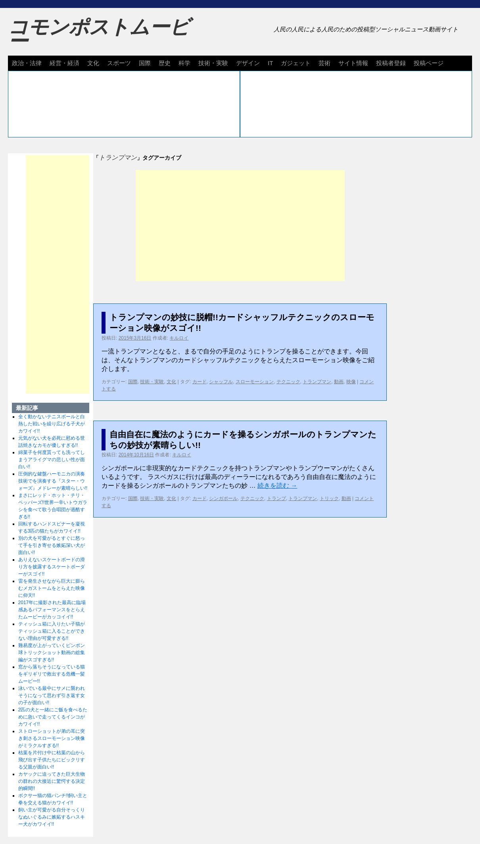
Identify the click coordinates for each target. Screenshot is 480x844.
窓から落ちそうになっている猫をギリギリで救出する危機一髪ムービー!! (51, 674)
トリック (329, 498)
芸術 (324, 63)
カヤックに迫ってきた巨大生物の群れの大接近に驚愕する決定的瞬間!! (51, 781)
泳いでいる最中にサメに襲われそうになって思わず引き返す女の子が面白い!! (51, 695)
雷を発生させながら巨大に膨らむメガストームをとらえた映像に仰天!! (51, 588)
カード (199, 381)
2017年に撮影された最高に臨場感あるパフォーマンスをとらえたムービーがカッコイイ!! (52, 610)
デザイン (248, 63)
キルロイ (178, 338)
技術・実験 (213, 63)
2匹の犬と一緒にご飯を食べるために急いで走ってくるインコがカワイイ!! (53, 717)
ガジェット (296, 63)
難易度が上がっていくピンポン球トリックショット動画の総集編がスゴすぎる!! (51, 652)
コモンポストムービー (99, 34)
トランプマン (317, 381)
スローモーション (255, 381)
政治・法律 (27, 63)
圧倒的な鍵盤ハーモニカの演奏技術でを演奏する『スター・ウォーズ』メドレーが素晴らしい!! (53, 481)
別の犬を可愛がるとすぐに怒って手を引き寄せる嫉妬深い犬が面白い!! (51, 545)
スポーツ (119, 63)
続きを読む (277, 485)
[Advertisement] (240, 225)
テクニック (288, 381)
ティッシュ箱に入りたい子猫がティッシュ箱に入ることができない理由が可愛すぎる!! (51, 631)
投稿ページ (429, 63)
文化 (93, 63)
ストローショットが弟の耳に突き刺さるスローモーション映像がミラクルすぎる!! (51, 738)
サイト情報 (353, 63)
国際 (145, 63)
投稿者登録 (391, 63)
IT (270, 63)
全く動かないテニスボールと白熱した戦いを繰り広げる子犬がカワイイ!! (51, 424)
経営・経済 (64, 63)
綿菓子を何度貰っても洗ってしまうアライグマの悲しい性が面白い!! (51, 459)
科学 (184, 63)
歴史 (165, 63)
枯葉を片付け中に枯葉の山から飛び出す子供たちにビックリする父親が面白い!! (51, 760)
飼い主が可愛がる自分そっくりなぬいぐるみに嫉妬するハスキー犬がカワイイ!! (51, 817)
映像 (351, 381)
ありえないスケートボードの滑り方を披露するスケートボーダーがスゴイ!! (51, 567)
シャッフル (221, 381)
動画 (339, 381)
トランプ (276, 498)
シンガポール (223, 498)
